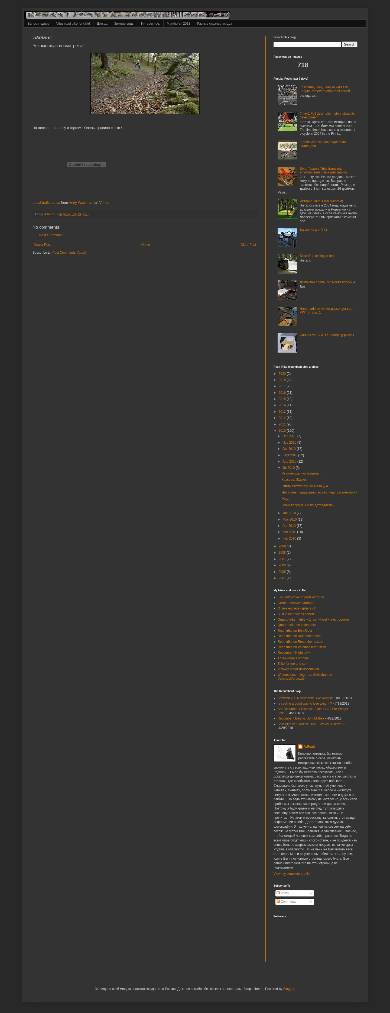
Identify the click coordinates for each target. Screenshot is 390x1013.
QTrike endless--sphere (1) (297, 608)
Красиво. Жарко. (294, 480)
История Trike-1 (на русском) (321, 201)
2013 (283, 412)
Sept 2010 (290, 455)
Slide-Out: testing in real (317, 256)
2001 (283, 578)
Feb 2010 (289, 538)
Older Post (248, 245)
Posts (283, 893)
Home (145, 245)
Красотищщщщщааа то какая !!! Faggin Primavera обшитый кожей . (326, 89)
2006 (283, 565)
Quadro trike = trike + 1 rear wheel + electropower (313, 619)
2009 (283, 546)
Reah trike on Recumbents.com (300, 642)
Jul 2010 (289, 468)
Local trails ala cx (46, 203)
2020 (283, 374)
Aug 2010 (289, 461)
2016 (283, 393)
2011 (283, 424)
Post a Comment (51, 235)
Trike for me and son (292, 664)
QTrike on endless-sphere (296, 614)
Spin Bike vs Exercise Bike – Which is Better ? (311, 724)
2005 (283, 572)
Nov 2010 (289, 442)
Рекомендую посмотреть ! (301, 473)
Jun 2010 (289, 513)
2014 (283, 405)
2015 (283, 399)
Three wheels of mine (293, 658)
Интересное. (150, 23)
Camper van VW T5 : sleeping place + (327, 335)
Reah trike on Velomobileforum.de (302, 647)
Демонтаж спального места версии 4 (327, 282)
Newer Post (42, 245)
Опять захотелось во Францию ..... (307, 486)
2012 (283, 418)
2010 (283, 431)
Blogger (288, 989)
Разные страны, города (214, 23)
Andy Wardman (81, 203)
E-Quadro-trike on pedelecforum (301, 597)
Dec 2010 (289, 436)
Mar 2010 (289, 532)
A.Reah (309, 747)
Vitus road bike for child (73, 23)
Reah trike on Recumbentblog (299, 636)
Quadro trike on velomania (297, 625)
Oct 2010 (289, 449)
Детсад (102, 23)
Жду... (286, 499)
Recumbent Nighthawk (294, 652)
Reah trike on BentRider (295, 631)
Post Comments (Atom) (69, 252)
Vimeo (104, 203)
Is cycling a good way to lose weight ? (305, 703)
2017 (283, 386)
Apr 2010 (289, 526)
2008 (283, 552)
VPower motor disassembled (298, 669)
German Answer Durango (296, 603)
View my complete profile (292, 874)
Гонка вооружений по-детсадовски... (309, 505)
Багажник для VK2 (313, 229)
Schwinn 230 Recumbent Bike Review (305, 698)
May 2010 (290, 519)
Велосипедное (39, 23)
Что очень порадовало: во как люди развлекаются (320, 492)
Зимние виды (124, 23)
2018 (283, 380)
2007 (283, 559)
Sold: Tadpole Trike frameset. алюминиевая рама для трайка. (324, 170)
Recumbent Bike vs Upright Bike (301, 718)
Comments (286, 902)
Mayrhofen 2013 (178, 23)
